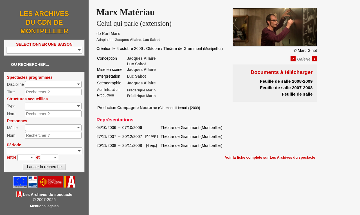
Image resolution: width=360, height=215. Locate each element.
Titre (11, 92)
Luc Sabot (151, 40)
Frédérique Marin (141, 90)
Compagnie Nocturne (137, 107)
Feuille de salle (297, 94)
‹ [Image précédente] (293, 58)
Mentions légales (44, 206)
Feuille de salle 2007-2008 (286, 87)
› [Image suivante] (314, 58)
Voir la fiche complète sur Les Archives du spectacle (270, 157)
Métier (12, 128)
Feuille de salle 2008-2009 (286, 81)
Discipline (15, 84)
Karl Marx (111, 33)
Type (11, 106)
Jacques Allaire (128, 40)
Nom (11, 114)
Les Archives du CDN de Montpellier (44, 22)
